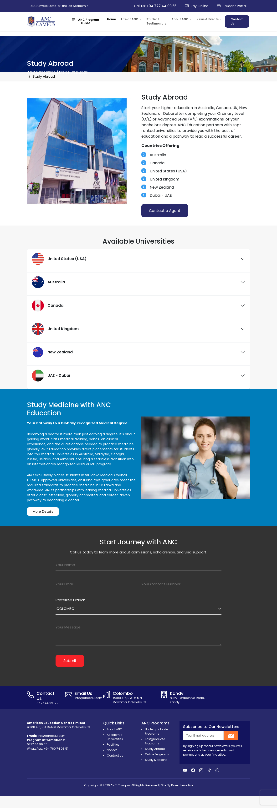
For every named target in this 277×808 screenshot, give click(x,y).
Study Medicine (156, 760)
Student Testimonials (156, 21)
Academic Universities (115, 737)
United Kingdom (55, 329)
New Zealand (52, 352)
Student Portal (231, 6)
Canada (47, 305)
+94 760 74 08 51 (56, 749)
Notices (112, 750)
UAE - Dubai (51, 375)
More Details (43, 517)
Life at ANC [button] (130, 19)
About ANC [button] (180, 19)
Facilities (113, 745)
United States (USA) (59, 259)
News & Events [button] (207, 19)
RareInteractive (182, 785)
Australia (48, 282)
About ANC (114, 729)
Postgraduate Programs (155, 741)
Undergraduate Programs (156, 731)
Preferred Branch (70, 599)
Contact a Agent (164, 210)
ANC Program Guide (85, 21)
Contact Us (237, 21)
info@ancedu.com (51, 736)
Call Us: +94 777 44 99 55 (155, 6)
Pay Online (196, 6)
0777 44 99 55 (37, 744)
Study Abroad (155, 749)
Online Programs (157, 754)
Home (111, 19)
